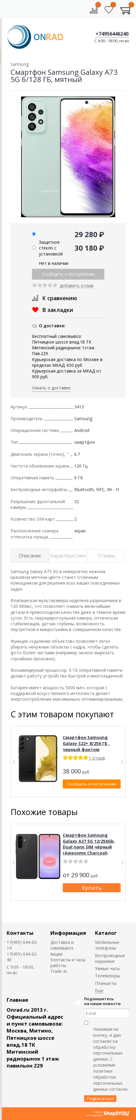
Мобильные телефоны (107, 945)
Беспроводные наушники (110, 958)
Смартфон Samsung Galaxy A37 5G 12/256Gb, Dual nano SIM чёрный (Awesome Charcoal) (89, 844)
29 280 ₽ (89, 234)
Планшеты (105, 983)
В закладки (57, 309)
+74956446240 (112, 33)
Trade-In (58, 971)
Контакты (20, 932)
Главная (17, 999)
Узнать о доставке (51, 388)
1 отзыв (97, 758)
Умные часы (107, 968)
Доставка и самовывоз (62, 945)
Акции (56, 954)
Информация (68, 932)
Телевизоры (107, 976)
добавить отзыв (76, 286)
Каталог (106, 932)
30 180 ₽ (89, 248)
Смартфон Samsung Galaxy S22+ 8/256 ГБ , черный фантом (86, 743)
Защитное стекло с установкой (51, 248)
